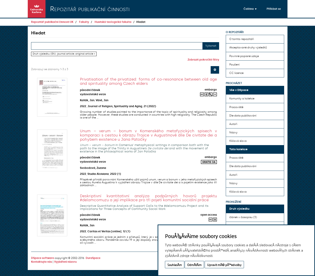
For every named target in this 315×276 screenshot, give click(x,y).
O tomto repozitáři (241, 39)
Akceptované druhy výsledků (248, 47)
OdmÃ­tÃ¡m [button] (194, 264)
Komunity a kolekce (241, 98)
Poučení (234, 64)
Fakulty (84, 22)
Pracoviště (236, 107)
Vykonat (210, 45)
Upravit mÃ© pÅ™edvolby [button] (224, 264)
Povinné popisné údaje (244, 56)
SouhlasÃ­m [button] (174, 264)
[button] (250, 9)
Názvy (233, 132)
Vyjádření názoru (65, 261)
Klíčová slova (238, 140)
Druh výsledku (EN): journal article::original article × (64, 53)
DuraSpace (93, 258)
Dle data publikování (242, 115)
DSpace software (42, 258)
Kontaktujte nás (41, 261)
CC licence (236, 73)
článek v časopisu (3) (243, 217)
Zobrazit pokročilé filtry (203, 59)
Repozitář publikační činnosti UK (52, 22)
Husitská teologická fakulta (113, 22)
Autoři (233, 124)
